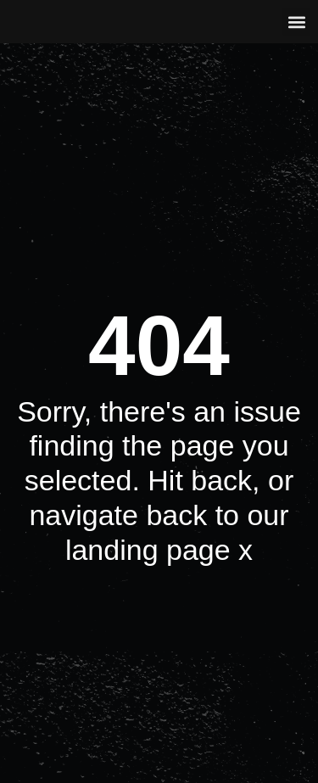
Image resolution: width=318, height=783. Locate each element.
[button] (296, 22)
